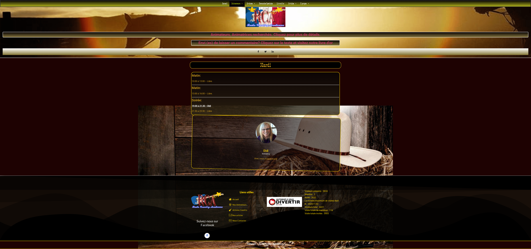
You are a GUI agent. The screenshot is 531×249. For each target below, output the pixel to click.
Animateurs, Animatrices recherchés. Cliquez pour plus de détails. (265, 34)
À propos (304, 3)
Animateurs (237, 3)
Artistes (251, 3)
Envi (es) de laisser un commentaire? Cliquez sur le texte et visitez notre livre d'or (265, 43)
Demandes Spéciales (266, 3)
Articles (292, 3)
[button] (237, 3)
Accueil (224, 3)
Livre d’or (280, 3)
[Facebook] (207, 235)
